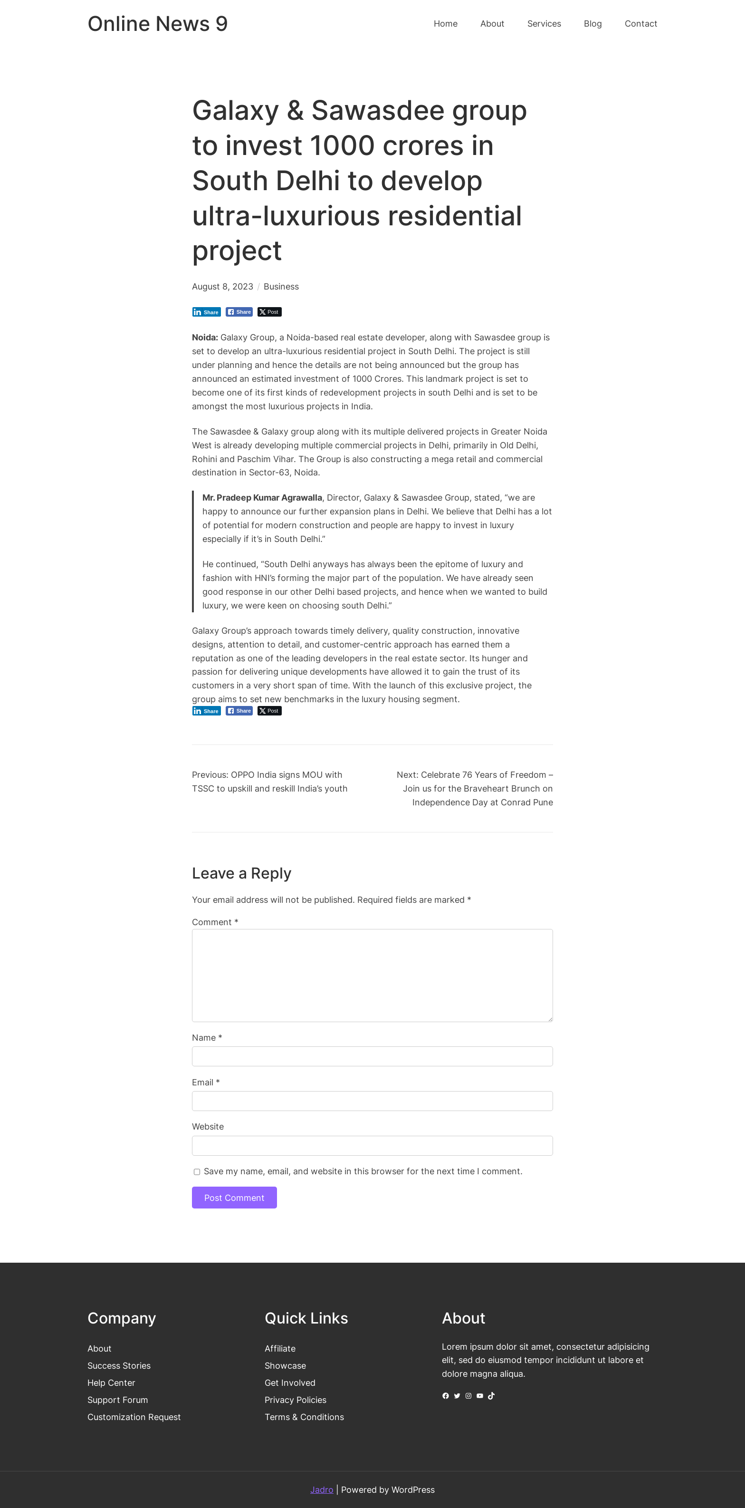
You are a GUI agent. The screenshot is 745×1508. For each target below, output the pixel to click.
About (99, 1348)
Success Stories (119, 1365)
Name (207, 1037)
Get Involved (290, 1382)
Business (281, 286)
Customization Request (134, 1416)
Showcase (285, 1365)
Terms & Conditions (304, 1416)
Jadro (322, 1489)
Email (206, 1082)
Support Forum (117, 1399)
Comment (215, 922)
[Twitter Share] (270, 312)
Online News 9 (157, 23)
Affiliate (280, 1348)
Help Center (111, 1382)
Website (208, 1126)
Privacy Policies (295, 1399)
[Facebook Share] (239, 312)
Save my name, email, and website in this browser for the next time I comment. (363, 1171)
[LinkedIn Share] (206, 312)
